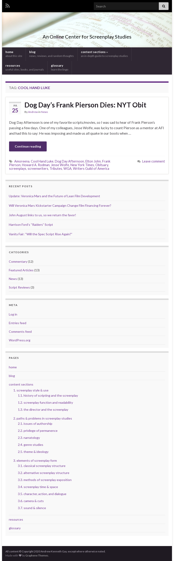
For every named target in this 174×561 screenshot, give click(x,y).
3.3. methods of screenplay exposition (45, 480)
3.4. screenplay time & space (38, 487)
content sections (104, 54)
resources (24, 67)
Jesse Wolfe (60, 165)
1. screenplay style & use (30, 390)
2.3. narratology (29, 438)
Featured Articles (21, 270)
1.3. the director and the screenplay (43, 409)
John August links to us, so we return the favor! (42, 215)
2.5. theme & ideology (33, 452)
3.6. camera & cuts (31, 501)
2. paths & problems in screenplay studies (42, 418)
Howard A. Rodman (36, 165)
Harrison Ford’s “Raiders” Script (31, 224)
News (44, 112)
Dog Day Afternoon (69, 161)
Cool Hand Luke (42, 161)
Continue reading (28, 146)
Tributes (56, 168)
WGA (67, 168)
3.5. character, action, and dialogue (42, 494)
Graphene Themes (36, 555)
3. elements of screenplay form (35, 460)
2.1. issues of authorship (35, 423)
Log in (13, 314)
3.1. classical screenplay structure (41, 466)
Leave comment (153, 161)
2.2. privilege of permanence (38, 430)
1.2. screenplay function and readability (45, 402)
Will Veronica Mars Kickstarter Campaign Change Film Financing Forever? (60, 205)
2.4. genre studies (30, 445)
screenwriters (38, 168)
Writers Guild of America (91, 168)
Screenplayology (87, 29)
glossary (59, 67)
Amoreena (21, 161)
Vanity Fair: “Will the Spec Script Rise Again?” (40, 234)
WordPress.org (19, 340)
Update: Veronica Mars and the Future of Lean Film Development (54, 196)
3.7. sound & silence (32, 508)
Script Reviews (19, 287)
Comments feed (20, 331)
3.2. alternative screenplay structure (43, 473)
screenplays (17, 168)
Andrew (33, 112)
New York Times (82, 165)
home (13, 54)
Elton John (93, 161)
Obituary (101, 165)
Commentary (18, 261)
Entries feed (17, 323)
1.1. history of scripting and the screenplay (48, 395)
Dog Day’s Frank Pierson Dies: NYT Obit (85, 105)
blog (51, 54)
